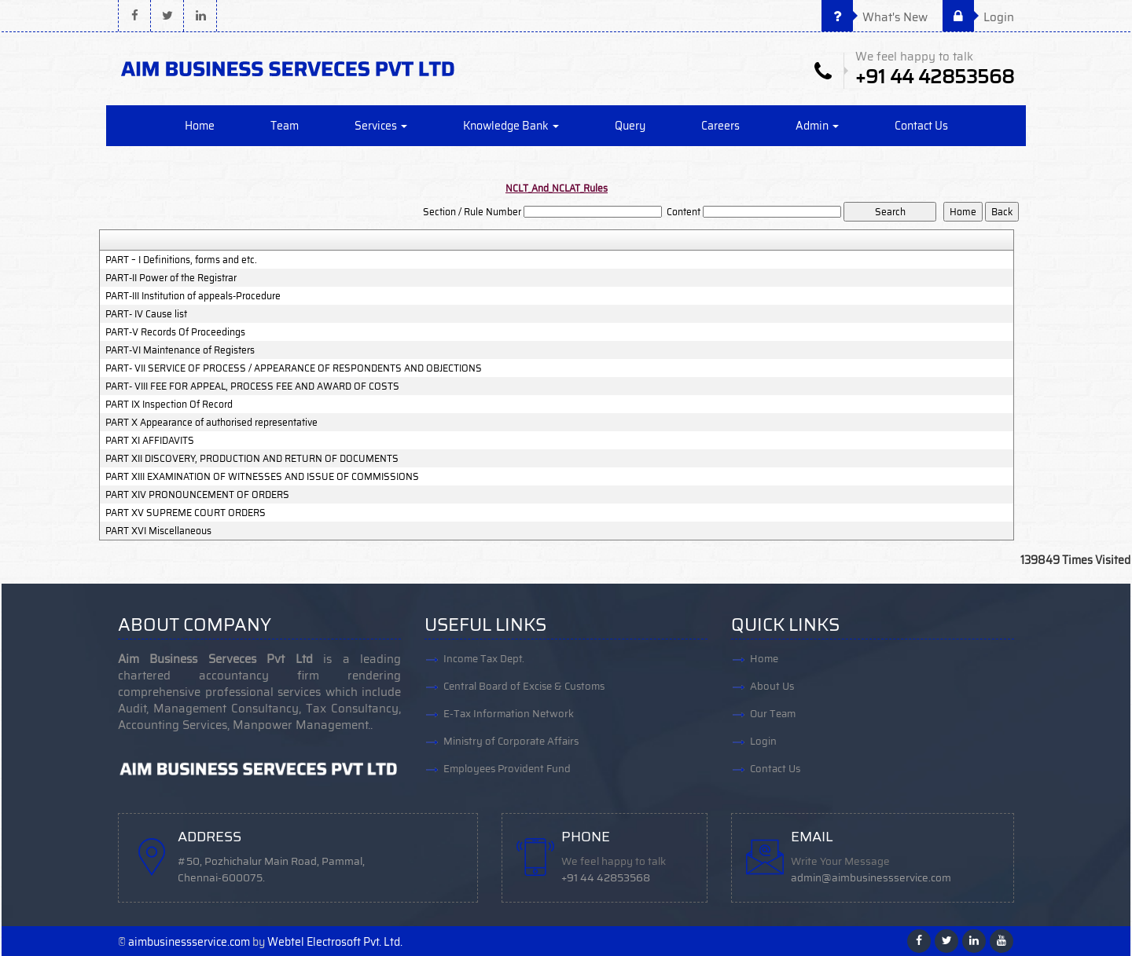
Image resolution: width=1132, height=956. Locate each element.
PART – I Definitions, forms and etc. (181, 260)
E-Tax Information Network (508, 713)
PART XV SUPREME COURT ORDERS (185, 513)
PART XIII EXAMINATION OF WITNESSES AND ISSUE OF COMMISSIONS (262, 477)
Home (200, 125)
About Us (772, 686)
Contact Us (921, 125)
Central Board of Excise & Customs (524, 686)
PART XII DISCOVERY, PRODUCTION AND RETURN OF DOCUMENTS (252, 458)
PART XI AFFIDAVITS (149, 440)
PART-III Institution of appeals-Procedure (193, 296)
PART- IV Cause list (146, 314)
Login (978, 17)
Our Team (773, 713)
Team (284, 125)
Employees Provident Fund (507, 768)
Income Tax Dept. (483, 658)
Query (630, 125)
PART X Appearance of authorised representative (211, 422)
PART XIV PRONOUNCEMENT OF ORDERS (197, 495)
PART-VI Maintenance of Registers (180, 350)
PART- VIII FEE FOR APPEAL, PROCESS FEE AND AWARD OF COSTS (252, 386)
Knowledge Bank (511, 125)
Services (381, 125)
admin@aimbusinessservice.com (871, 878)
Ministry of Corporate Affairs (511, 741)
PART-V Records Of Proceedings (175, 332)
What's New (874, 17)
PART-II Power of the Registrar (171, 278)
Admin (817, 125)
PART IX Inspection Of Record (169, 404)
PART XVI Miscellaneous (158, 531)
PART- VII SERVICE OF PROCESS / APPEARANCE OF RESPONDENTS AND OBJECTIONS (293, 368)
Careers (720, 125)
